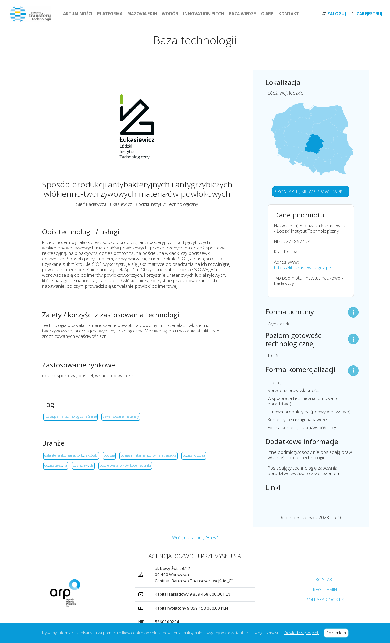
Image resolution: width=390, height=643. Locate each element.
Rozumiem (337, 632)
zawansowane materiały (121, 416)
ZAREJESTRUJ (366, 13)
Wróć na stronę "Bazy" (195, 537)
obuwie (109, 455)
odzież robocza (194, 455)
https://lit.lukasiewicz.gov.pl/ (302, 267)
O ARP (268, 13)
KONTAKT (289, 13)
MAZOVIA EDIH (143, 13)
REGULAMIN (325, 589)
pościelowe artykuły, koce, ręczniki (125, 465)
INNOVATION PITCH (203, 13)
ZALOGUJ (333, 13)
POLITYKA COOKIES (325, 599)
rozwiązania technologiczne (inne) (70, 416)
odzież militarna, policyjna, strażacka (148, 455)
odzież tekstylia (55, 465)
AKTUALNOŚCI (79, 13)
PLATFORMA (111, 13)
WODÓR (171, 13)
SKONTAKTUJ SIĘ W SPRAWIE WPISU (311, 192)
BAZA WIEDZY (242, 13)
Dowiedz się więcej (301, 632)
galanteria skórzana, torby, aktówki (71, 455)
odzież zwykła (83, 465)
